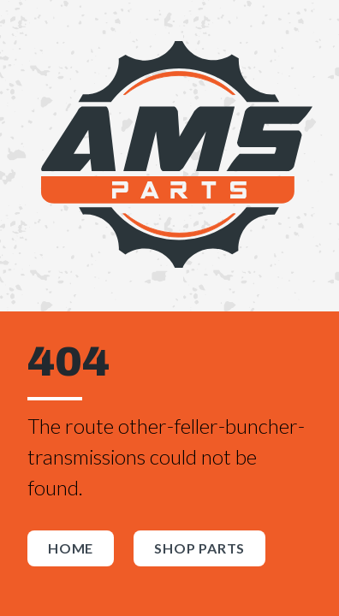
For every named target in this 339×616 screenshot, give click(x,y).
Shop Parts (199, 548)
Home (70, 548)
